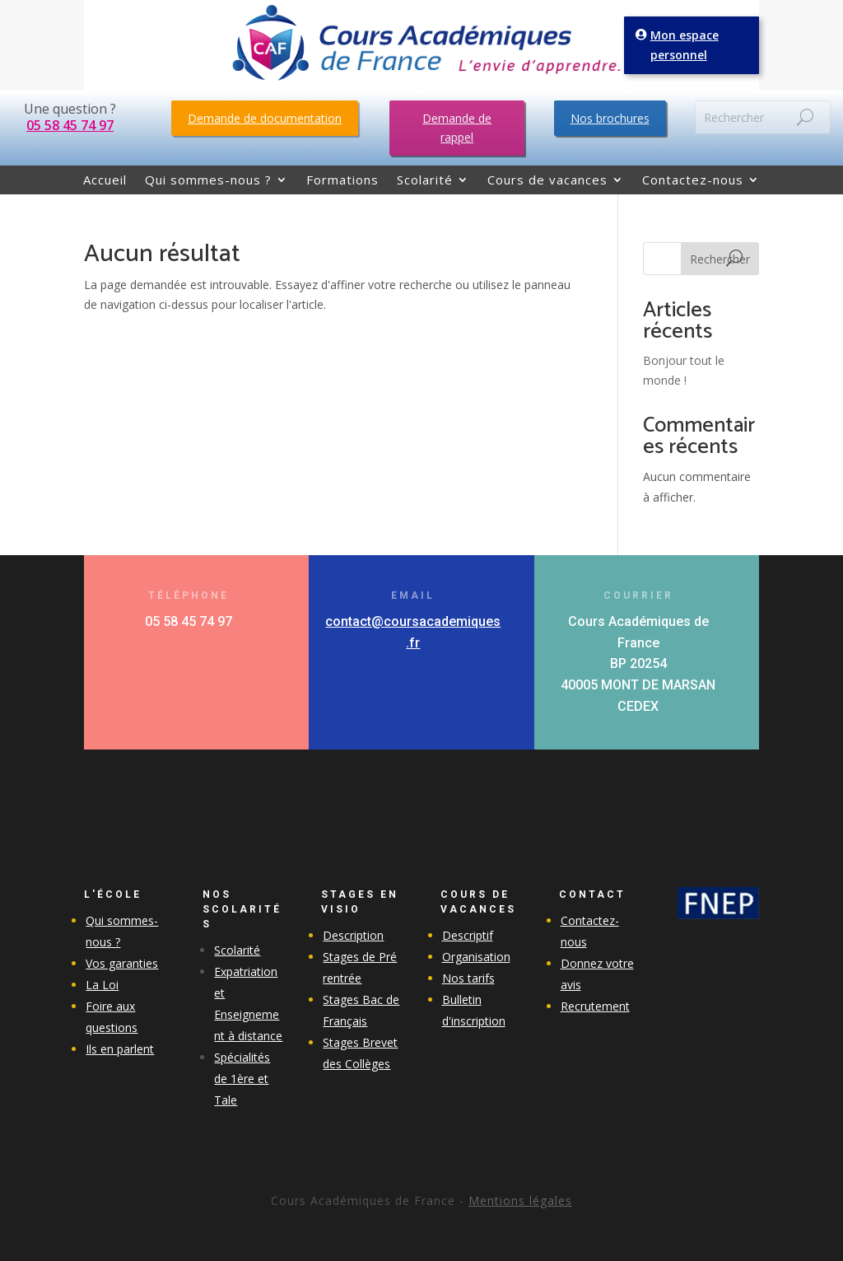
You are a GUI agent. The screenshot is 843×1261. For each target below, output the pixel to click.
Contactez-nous (692, 181)
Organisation (476, 956)
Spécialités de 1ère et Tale (242, 1078)
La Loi (102, 984)
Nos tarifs (468, 978)
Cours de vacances (547, 181)
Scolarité (425, 181)
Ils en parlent (120, 1049)
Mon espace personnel (686, 44)
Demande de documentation (265, 118)
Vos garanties (122, 963)
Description (353, 935)
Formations (342, 181)
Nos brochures (610, 118)
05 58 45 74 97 (70, 125)
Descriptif (467, 935)
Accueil (105, 181)
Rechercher (720, 259)
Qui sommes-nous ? (208, 181)
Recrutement (595, 1006)
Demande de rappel (456, 128)
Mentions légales (520, 1200)
